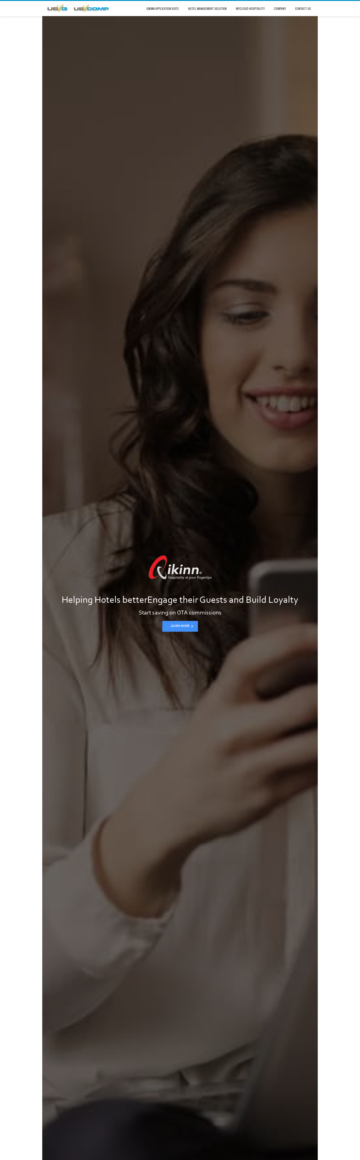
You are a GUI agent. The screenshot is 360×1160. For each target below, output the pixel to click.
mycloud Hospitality (250, 8)
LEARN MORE (182, 626)
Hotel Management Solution (207, 8)
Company (280, 8)
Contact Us (303, 8)
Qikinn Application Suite (162, 8)
